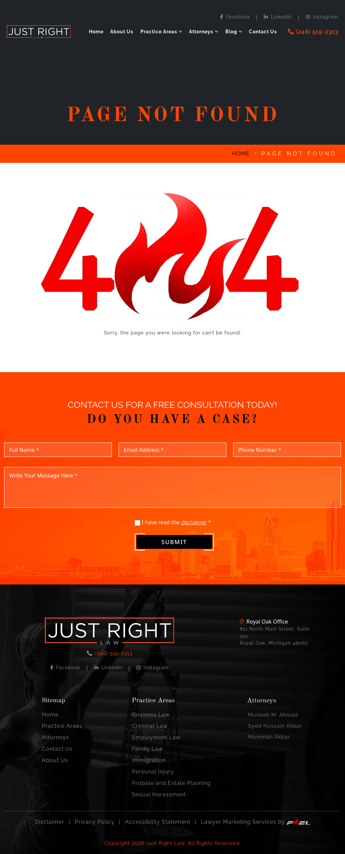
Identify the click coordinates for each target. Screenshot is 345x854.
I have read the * (173, 529)
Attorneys (201, 31)
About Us (121, 31)
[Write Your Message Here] (172, 494)
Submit (174, 549)
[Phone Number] (287, 456)
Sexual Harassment (162, 785)
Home (96, 31)
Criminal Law (155, 732)
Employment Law (160, 741)
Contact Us (263, 31)
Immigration (154, 758)
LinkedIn (278, 17)
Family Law (153, 750)
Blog (231, 31)
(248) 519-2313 (113, 661)
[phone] (313, 32)
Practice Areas (158, 31)
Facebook (235, 17)
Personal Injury (157, 767)
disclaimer (194, 529)
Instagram (322, 17)
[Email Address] (172, 456)
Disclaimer (49, 822)
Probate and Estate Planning (171, 776)
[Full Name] (58, 456)
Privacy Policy (95, 822)
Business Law (155, 723)
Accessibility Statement (157, 822)
